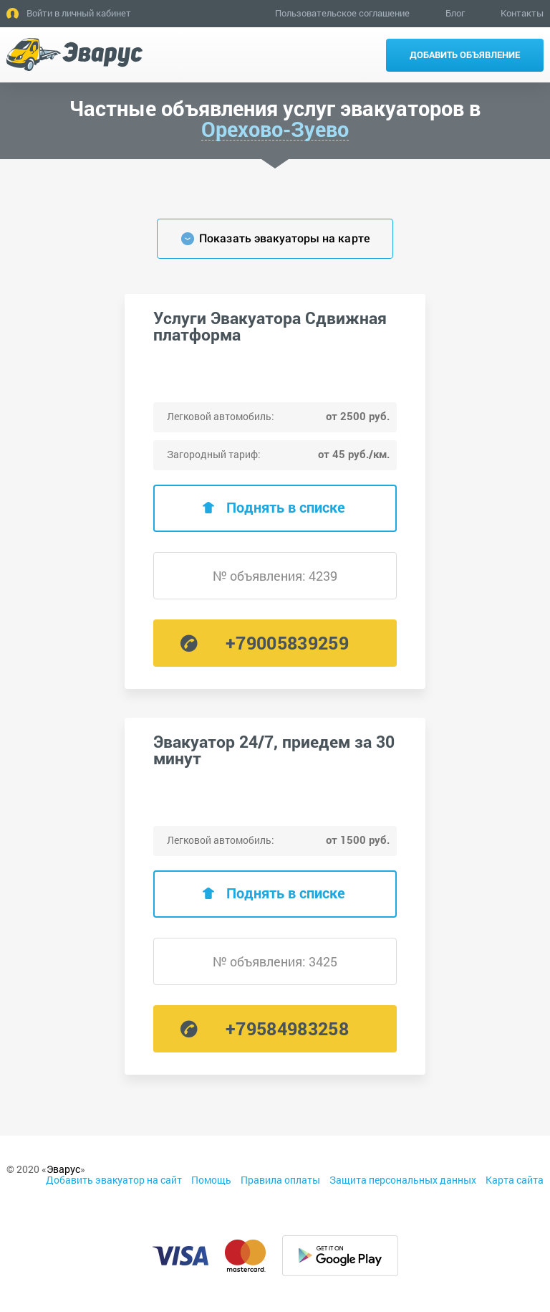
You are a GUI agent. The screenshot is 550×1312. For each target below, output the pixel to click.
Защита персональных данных (402, 1180)
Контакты (522, 12)
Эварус (63, 1169)
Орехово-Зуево (275, 130)
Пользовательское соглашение (342, 12)
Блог (455, 12)
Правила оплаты (280, 1180)
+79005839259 (287, 643)
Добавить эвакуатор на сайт (114, 1180)
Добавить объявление (465, 54)
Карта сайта (515, 1180)
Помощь (211, 1180)
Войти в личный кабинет (78, 12)
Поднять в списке (285, 507)
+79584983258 (287, 1028)
